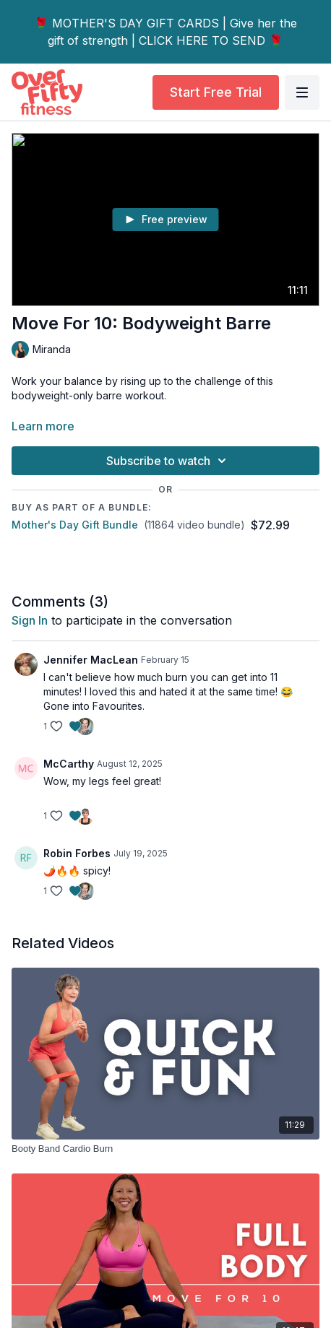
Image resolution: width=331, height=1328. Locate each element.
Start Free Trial (216, 92)
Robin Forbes (77, 853)
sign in (30, 620)
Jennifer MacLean (90, 660)
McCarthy (68, 764)
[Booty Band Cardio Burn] (165, 1149)
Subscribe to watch (168, 460)
